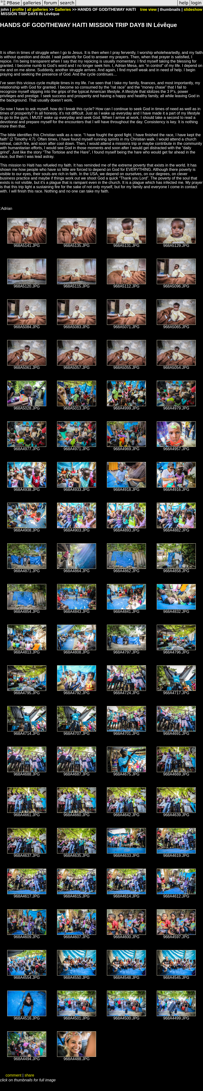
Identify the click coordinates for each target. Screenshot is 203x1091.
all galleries (37, 9)
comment (13, 1075)
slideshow (193, 9)
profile (18, 9)
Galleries (63, 9)
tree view (148, 9)
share (29, 1075)
